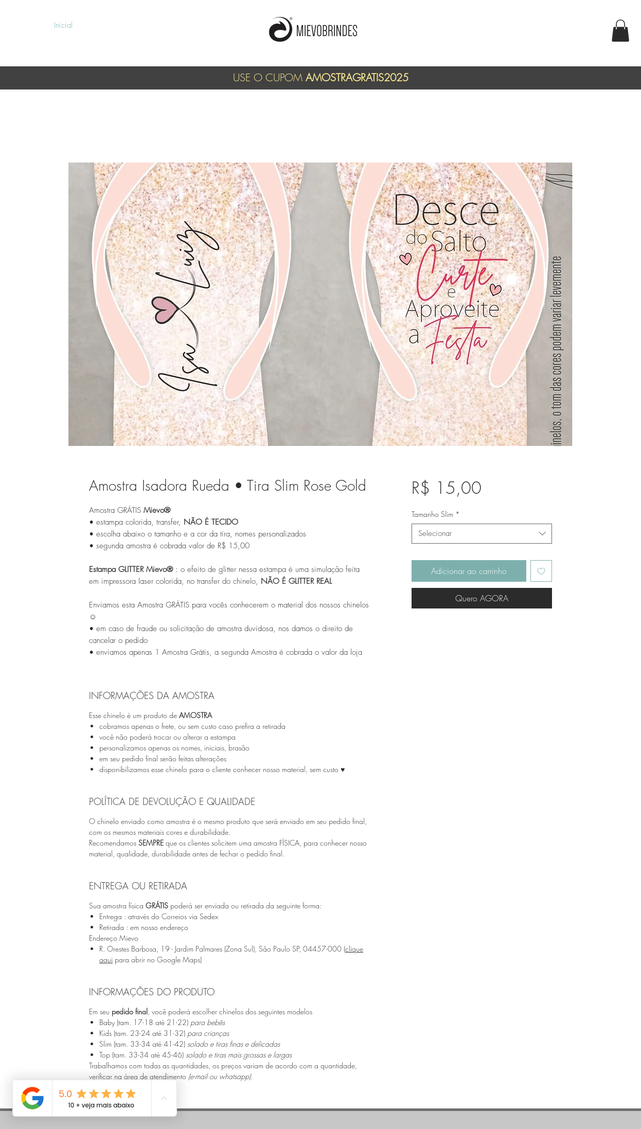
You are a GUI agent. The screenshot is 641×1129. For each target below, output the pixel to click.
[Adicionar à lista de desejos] (541, 571)
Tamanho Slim (436, 514)
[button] (620, 31)
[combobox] (482, 534)
